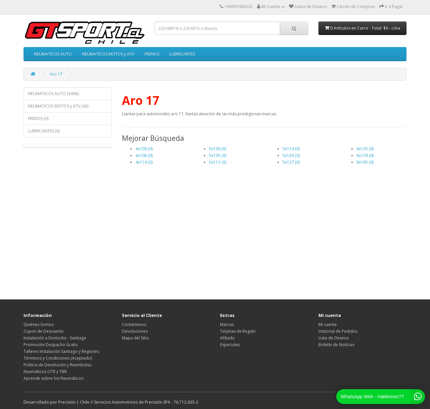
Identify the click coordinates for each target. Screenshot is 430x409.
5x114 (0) (291, 149)
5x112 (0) (217, 162)
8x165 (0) (365, 162)
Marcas (227, 324)
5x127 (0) (291, 162)
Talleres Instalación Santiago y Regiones (61, 351)
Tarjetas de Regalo (238, 331)
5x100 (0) (217, 149)
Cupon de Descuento (44, 331)
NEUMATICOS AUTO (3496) (53, 93)
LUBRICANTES (182, 54)
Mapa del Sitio (135, 338)
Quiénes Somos (38, 324)
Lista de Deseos (333, 338)
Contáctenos (134, 324)
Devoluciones (135, 331)
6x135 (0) (365, 149)
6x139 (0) (365, 155)
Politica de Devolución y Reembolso (58, 365)
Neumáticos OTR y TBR (45, 371)
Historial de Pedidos (337, 331)
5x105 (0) (217, 155)
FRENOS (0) (38, 118)
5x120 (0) (291, 155)
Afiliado (227, 338)
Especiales (230, 344)
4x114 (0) (144, 162)
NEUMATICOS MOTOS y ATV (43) (58, 106)
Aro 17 (56, 74)
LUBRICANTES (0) (43, 131)
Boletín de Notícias (336, 344)
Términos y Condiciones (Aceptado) (58, 358)
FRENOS (151, 54)
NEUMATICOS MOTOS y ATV (108, 54)
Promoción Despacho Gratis (51, 344)
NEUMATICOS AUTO (53, 54)
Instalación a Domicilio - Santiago (55, 338)
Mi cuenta (327, 324)
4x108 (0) (144, 155)
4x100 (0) (144, 149)
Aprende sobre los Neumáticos (53, 378)
